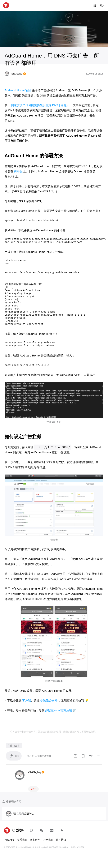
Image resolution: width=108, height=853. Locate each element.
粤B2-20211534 (77, 845)
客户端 (26, 698)
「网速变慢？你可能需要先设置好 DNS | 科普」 (38, 105)
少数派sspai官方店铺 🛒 (60, 708)
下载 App (9, 837)
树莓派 (18, 171)
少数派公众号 (48, 698)
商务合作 (35, 837)
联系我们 (22, 837)
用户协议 (61, 837)
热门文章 (14, 743)
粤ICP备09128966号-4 (58, 845)
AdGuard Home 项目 (18, 90)
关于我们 (48, 837)
